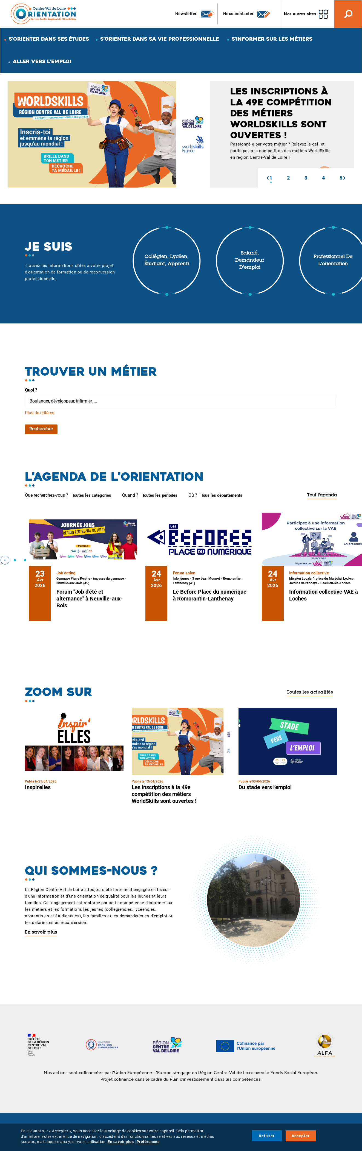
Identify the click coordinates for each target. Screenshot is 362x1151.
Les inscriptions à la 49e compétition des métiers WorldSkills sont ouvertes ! (164, 794)
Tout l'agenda (322, 495)
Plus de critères (39, 412)
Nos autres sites (300, 14)
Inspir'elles (38, 787)
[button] (267, 178)
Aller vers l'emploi (42, 61)
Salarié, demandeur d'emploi (249, 260)
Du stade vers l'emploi (265, 787)
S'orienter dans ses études (49, 39)
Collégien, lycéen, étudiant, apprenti (166, 261)
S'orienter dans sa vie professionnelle (159, 39)
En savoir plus (41, 932)
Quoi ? (31, 390)
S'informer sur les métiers (272, 39)
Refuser (267, 1136)
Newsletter (195, 14)
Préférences (148, 1141)
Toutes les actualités (310, 692)
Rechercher (41, 429)
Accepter (301, 1136)
